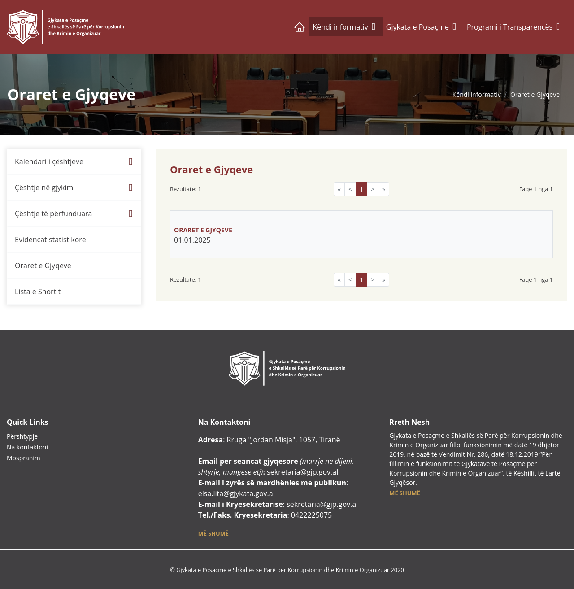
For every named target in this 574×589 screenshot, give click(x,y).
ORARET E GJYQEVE (204, 230)
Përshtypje (22, 436)
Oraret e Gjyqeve (535, 94)
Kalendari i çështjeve (49, 161)
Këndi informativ (476, 94)
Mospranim (23, 458)
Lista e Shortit (38, 292)
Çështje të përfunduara (53, 213)
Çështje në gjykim (44, 187)
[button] (213, 533)
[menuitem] (74, 162)
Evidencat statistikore (50, 239)
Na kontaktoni (27, 447)
